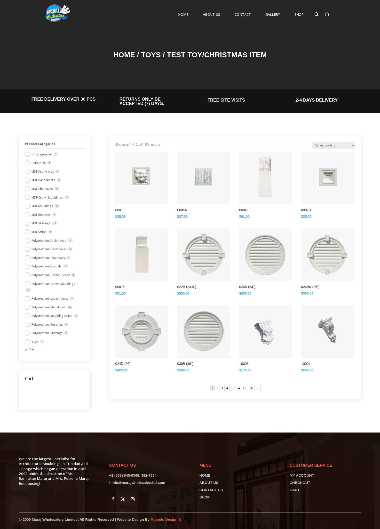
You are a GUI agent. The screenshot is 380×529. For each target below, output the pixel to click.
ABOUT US (208, 483)
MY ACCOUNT (302, 475)
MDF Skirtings (41, 223)
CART (295, 490)
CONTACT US (211, 490)
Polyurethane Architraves (49, 241)
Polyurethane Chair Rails (48, 258)
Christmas (39, 163)
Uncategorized (42, 154)
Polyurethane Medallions (49, 307)
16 (251, 388)
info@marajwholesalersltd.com (138, 483)
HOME (204, 475)
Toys (151, 55)
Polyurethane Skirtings (47, 333)
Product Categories (40, 144)
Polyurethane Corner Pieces (51, 275)
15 (244, 388)
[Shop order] (333, 145)
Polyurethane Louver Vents (50, 299)
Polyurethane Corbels (47, 266)
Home (124, 55)
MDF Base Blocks (43, 180)
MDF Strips (39, 232)
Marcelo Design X (165, 519)
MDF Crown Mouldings (47, 197)
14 (238, 388)
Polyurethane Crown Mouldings (53, 284)
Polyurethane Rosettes (47, 324)
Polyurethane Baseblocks (49, 249)
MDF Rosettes (41, 215)
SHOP (204, 497)
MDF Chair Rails (42, 189)
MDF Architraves (43, 171)
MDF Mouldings (42, 206)
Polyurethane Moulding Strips (52, 316)
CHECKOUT (300, 483)
